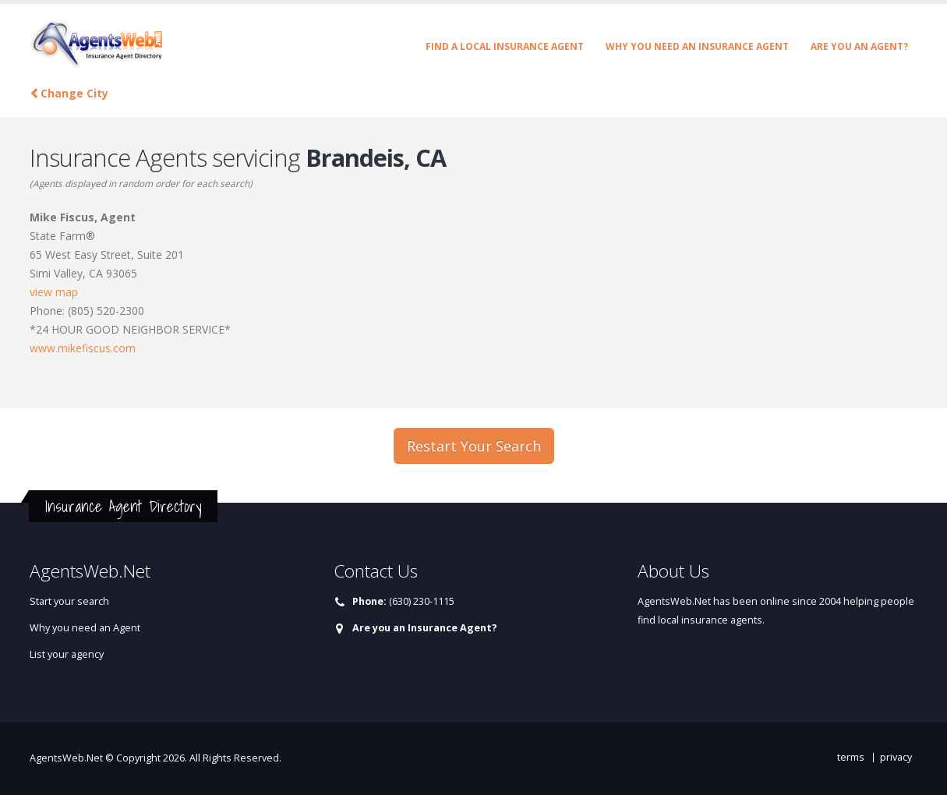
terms (850, 757)
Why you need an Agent (85, 627)
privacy (896, 757)
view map (54, 291)
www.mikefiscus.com (83, 348)
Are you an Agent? (859, 46)
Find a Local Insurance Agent (505, 46)
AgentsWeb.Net (66, 758)
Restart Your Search (474, 445)
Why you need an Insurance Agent (697, 46)
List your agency (67, 654)
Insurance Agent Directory (123, 506)
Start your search (69, 601)
